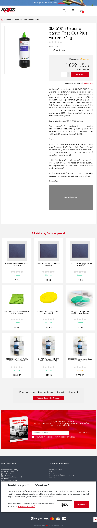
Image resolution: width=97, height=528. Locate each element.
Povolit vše (82, 505)
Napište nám (88, 83)
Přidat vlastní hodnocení (48, 398)
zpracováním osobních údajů (61, 437)
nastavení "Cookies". (26, 506)
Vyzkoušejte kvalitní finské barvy (48, 3)
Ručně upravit (64, 505)
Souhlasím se (55, 437)
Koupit (80, 74)
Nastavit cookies (70, 197)
